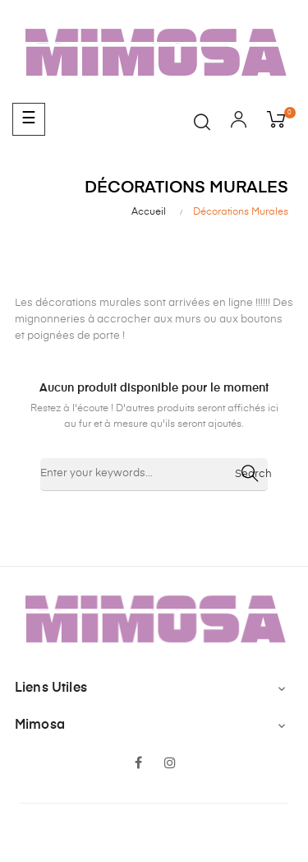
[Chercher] (154, 474)
